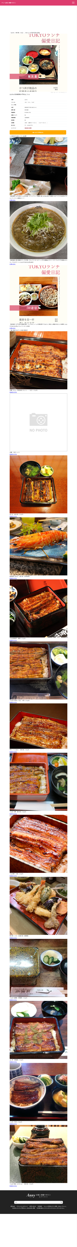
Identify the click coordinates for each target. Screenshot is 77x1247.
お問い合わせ (32, 1206)
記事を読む (13, 200)
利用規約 (40, 1206)
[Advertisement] (38, 17)
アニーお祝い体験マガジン (9, 2)
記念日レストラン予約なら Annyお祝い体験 (23, 1208)
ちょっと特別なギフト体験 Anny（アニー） (55, 1206)
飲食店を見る (13, 392)
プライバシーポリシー (22, 1206)
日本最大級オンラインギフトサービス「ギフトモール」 (51, 1208)
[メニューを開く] (73, 3)
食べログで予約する (38, 132)
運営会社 (13, 1206)
